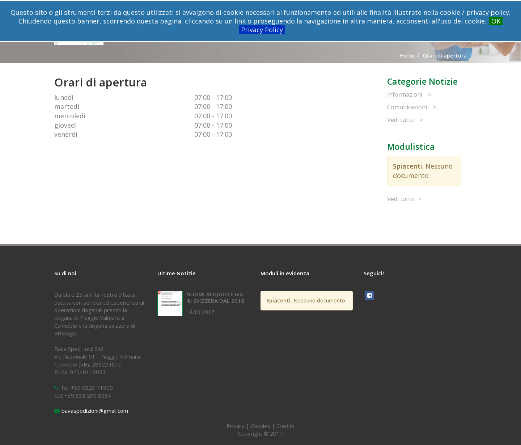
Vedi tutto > (405, 120)
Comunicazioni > (411, 107)
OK (495, 21)
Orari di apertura (445, 55)
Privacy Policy (262, 29)
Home (407, 55)
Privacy (235, 425)
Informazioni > (409, 94)
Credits (285, 425)
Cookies (260, 425)
